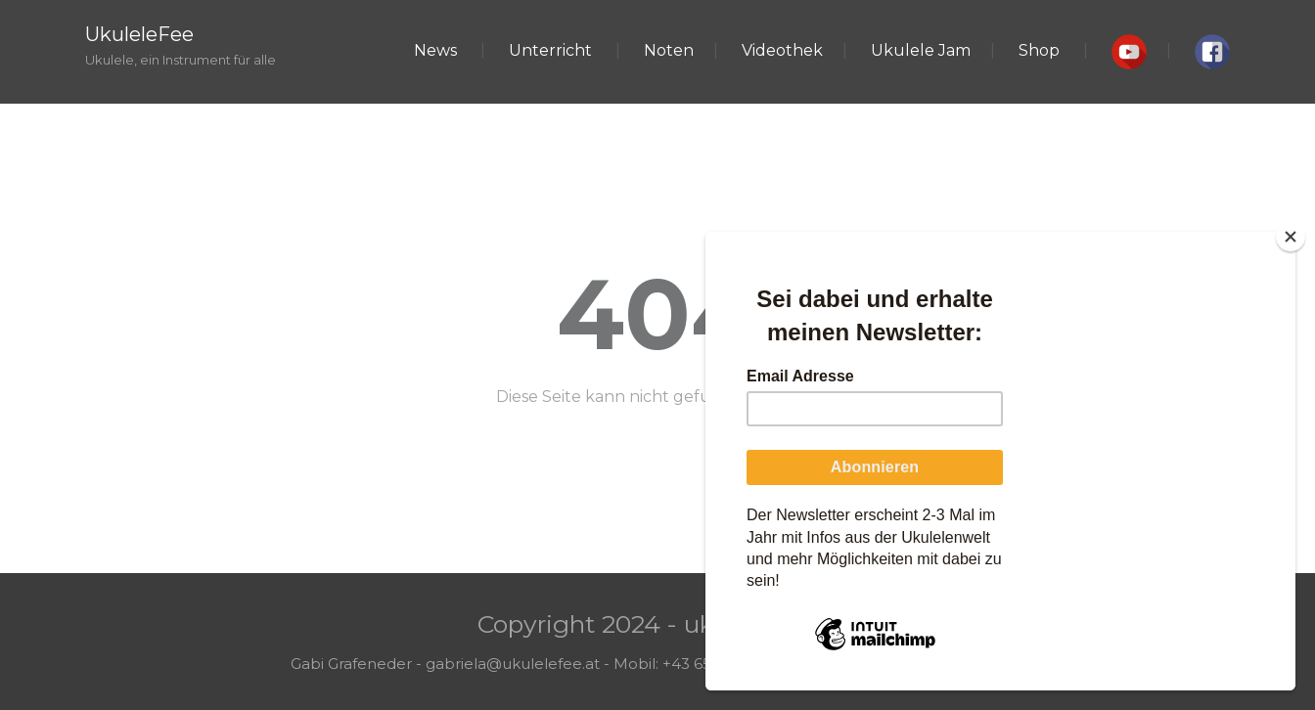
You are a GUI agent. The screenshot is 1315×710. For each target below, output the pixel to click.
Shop (1039, 50)
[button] (1129, 51)
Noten (669, 50)
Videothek (782, 50)
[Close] (1290, 236)
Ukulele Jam (921, 50)
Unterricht (550, 50)
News (435, 50)
